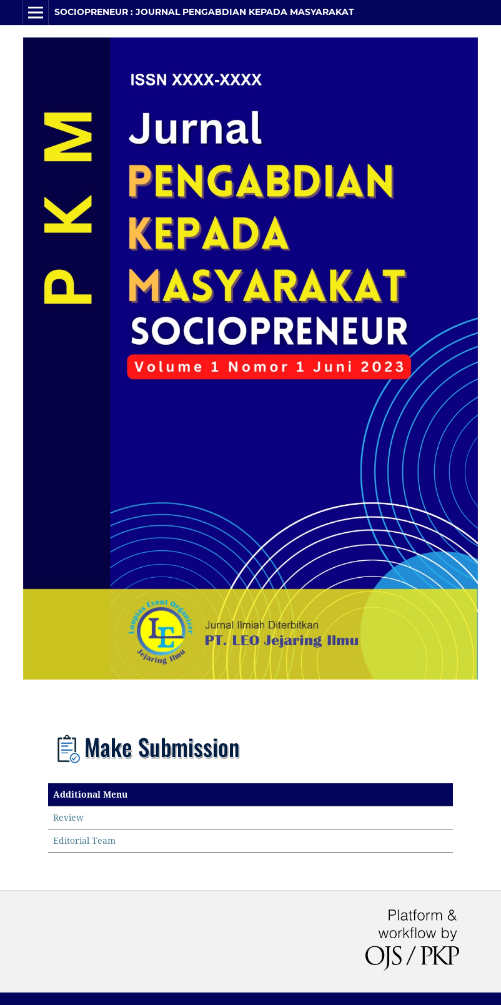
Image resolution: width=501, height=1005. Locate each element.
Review (68, 817)
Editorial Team (84, 840)
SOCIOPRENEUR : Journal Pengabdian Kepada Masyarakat (204, 11)
